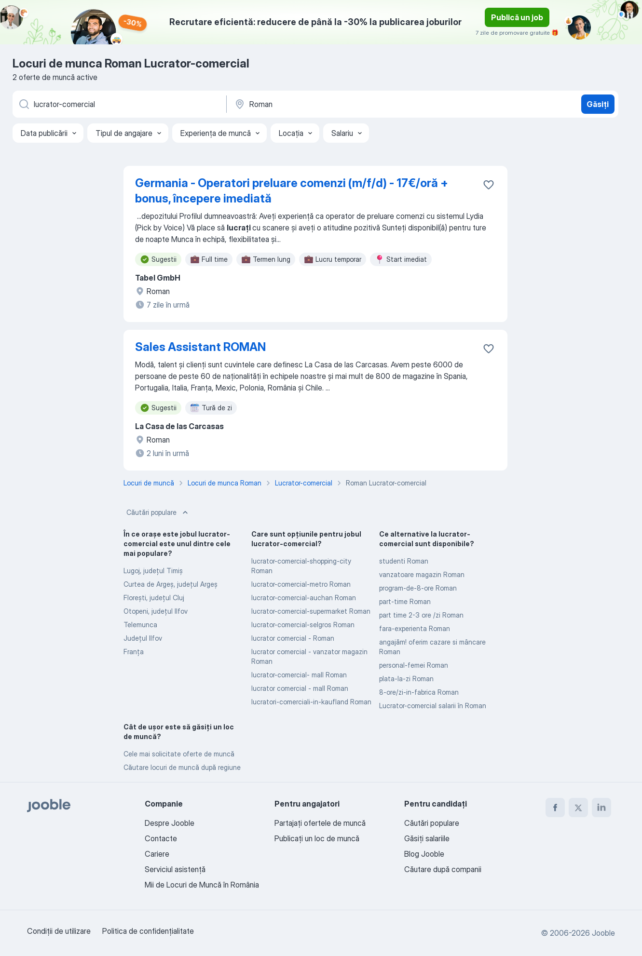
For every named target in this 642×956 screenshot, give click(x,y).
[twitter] (578, 807)
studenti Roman (403, 561)
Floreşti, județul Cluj (153, 597)
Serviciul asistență (175, 869)
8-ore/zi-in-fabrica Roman (419, 692)
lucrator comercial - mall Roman (299, 688)
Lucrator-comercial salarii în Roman (432, 705)
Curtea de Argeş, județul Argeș (170, 584)
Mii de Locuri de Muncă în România (202, 884)
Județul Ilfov (142, 638)
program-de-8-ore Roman (418, 588)
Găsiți (598, 104)
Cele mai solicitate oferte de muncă (178, 754)
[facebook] (555, 807)
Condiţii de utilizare (59, 931)
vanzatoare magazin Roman (421, 574)
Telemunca (140, 624)
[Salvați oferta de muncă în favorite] (488, 185)
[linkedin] (601, 807)
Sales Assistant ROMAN (200, 347)
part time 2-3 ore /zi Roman (421, 615)
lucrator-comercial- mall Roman (299, 675)
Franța (133, 651)
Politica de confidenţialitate (148, 931)
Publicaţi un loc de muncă (316, 838)
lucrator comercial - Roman (292, 638)
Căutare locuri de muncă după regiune (182, 767)
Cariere (157, 854)
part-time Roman (405, 601)
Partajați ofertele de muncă (320, 823)
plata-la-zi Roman (406, 678)
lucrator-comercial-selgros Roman (303, 624)
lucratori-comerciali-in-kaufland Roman (311, 702)
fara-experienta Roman (414, 628)
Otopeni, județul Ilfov (155, 611)
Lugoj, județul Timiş (153, 570)
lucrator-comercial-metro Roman (301, 584)
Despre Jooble (169, 823)
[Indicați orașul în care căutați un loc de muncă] (334, 104)
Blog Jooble (424, 854)
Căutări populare (158, 512)
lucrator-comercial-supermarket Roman (310, 611)
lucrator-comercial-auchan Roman (303, 597)
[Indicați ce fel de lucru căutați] (119, 104)
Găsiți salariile (427, 838)
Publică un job (517, 17)
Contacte (161, 838)
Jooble (603, 933)
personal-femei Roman (413, 665)
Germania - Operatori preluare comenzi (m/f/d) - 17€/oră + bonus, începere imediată (291, 190)
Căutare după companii (442, 869)
